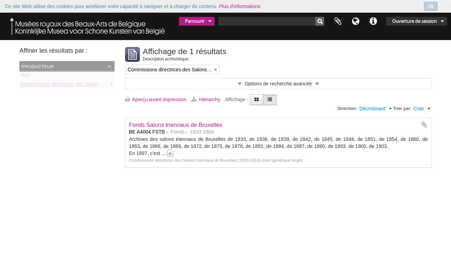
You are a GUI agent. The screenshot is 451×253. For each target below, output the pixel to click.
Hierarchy (206, 99)
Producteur (37, 66)
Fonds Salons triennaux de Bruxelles (175, 125)
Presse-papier (338, 21)
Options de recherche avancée (278, 83)
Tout (25, 76)
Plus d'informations (240, 6)
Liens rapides (373, 21)
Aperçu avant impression (155, 99)
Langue (355, 21)
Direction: (347, 108)
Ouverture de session (414, 21)
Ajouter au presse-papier (424, 124)
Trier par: (402, 108)
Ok (431, 6)
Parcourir (194, 21)
